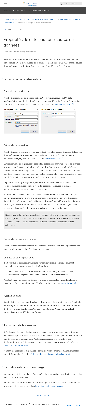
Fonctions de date (63, 104)
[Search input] (73, 3)
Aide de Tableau (10, 20)
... (57, 20)
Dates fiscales (67, 283)
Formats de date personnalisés (49, 386)
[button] (5, 3)
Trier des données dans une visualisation (49, 354)
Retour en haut (43, 395)
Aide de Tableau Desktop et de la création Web (36, 20)
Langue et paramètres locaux (16, 346)
